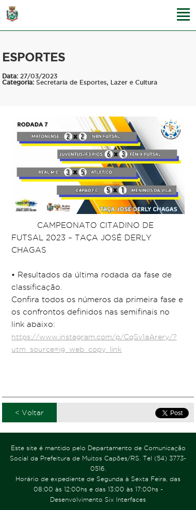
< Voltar (29, 412)
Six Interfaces (125, 499)
